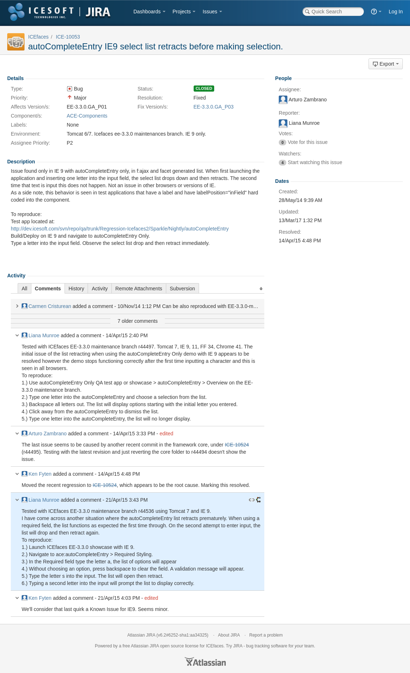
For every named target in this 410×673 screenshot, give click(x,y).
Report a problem (266, 635)
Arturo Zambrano (44, 433)
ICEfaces (38, 37)
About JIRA (229, 635)
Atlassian (205, 661)
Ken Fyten (37, 474)
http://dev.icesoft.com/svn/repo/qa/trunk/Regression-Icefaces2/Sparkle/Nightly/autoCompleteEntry (120, 229)
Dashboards (147, 11)
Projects (182, 11)
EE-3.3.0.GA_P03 (214, 107)
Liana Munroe (40, 335)
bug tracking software (266, 645)
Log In (396, 11)
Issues (210, 11)
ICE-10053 (68, 37)
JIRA (154, 645)
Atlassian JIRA (141, 635)
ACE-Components (87, 116)
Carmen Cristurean (46, 306)
